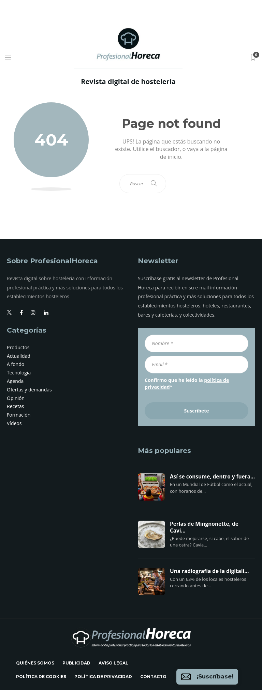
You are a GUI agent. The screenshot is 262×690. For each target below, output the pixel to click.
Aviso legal (113, 663)
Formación (18, 414)
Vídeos (14, 423)
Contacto (153, 676)
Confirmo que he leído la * (187, 383)
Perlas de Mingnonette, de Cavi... (204, 527)
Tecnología (19, 372)
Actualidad (18, 356)
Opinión (16, 398)
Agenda (15, 381)
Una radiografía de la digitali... (209, 571)
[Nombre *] (196, 343)
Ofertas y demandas (29, 389)
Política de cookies (41, 676)
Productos (18, 347)
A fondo (15, 364)
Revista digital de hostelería (128, 81)
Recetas (15, 406)
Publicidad (76, 663)
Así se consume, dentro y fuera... (212, 476)
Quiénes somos (35, 663)
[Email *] (196, 364)
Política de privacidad (103, 676)
